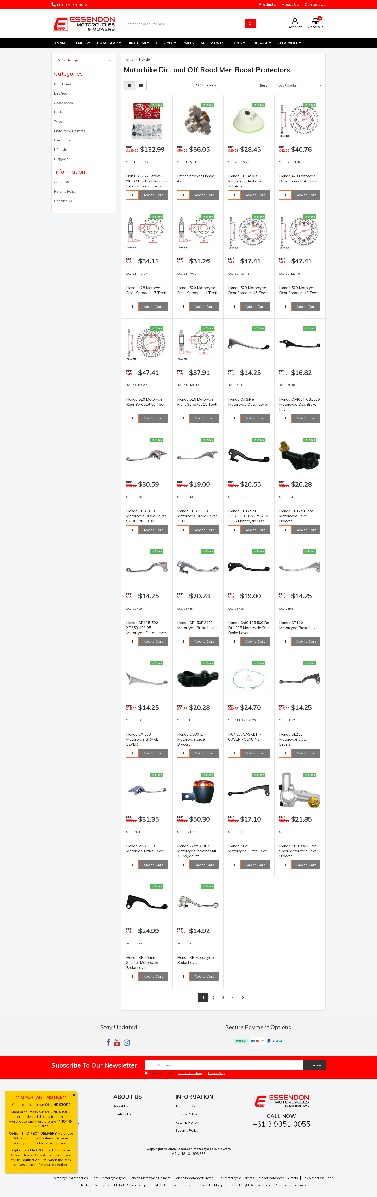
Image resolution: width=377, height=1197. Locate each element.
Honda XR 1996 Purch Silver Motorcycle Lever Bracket (298, 851)
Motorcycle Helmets (69, 131)
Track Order (60, 1114)
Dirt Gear (138, 43)
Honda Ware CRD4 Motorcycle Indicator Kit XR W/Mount (196, 851)
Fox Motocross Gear (318, 1178)
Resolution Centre (65, 1122)
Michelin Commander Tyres (175, 1185)
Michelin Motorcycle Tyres (195, 1178)
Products (267, 4)
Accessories (212, 43)
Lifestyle (166, 43)
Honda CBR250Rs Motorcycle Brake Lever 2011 (197, 516)
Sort (263, 85)
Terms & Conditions (190, 1073)
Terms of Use (186, 1106)
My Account (60, 1106)
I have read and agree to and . (185, 1073)
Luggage (261, 43)
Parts (188, 43)
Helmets (81, 43)
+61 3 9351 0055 (72, 4)
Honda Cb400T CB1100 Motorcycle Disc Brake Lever (299, 404)
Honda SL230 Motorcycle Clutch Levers (293, 739)
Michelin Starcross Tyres (132, 1185)
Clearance (289, 43)
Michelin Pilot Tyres (95, 1185)
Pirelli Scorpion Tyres (290, 1185)
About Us (290, 4)
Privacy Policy (216, 1073)
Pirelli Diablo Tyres (213, 1185)
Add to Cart (153, 195)
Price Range (67, 60)
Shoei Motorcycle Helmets (278, 1178)
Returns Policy (65, 191)
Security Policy (187, 1130)
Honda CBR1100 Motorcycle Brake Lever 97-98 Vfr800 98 (146, 516)
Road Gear (109, 43)
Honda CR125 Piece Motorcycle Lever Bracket (296, 516)
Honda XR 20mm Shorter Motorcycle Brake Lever (142, 962)
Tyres (238, 43)
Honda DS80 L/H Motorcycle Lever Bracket (191, 739)
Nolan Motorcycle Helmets (151, 1178)
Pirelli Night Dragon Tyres (251, 1185)
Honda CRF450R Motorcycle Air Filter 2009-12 (244, 181)
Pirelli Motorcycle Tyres (110, 1178)
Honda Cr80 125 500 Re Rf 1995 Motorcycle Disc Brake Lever (248, 627)
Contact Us (315, 4)
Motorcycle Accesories (71, 1178)
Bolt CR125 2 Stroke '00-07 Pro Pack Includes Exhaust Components (147, 181)
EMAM (60, 43)
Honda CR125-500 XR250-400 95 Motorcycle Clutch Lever (146, 627)
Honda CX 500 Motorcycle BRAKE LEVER (142, 739)
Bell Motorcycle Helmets (236, 1178)
